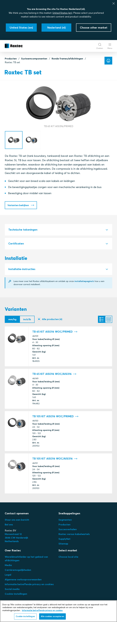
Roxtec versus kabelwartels (74, 534)
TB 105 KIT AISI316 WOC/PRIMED (55, 416)
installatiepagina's (84, 281)
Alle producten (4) (52, 319)
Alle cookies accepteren (52, 616)
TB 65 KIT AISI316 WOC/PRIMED (54, 331)
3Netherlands (16, 538)
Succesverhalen (67, 529)
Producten (11, 58)
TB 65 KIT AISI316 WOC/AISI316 (54, 374)
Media (8, 565)
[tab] (58, 230)
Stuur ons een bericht (17, 519)
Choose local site (68, 556)
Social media (12, 589)
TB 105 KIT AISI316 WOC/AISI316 (54, 458)
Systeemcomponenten (34, 58)
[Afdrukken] (108, 61)
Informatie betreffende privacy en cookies (29, 584)
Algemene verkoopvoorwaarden (23, 579)
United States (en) (62, 12)
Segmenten (65, 519)
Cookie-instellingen (16, 593)
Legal (8, 574)
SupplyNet (64, 538)
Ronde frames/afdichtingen (67, 58)
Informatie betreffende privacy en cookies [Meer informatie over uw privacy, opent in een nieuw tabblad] (42, 610)
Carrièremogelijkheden (18, 569)
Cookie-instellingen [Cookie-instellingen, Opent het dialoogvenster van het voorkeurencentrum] (25, 616)
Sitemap (63, 543)
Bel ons (9, 524)
